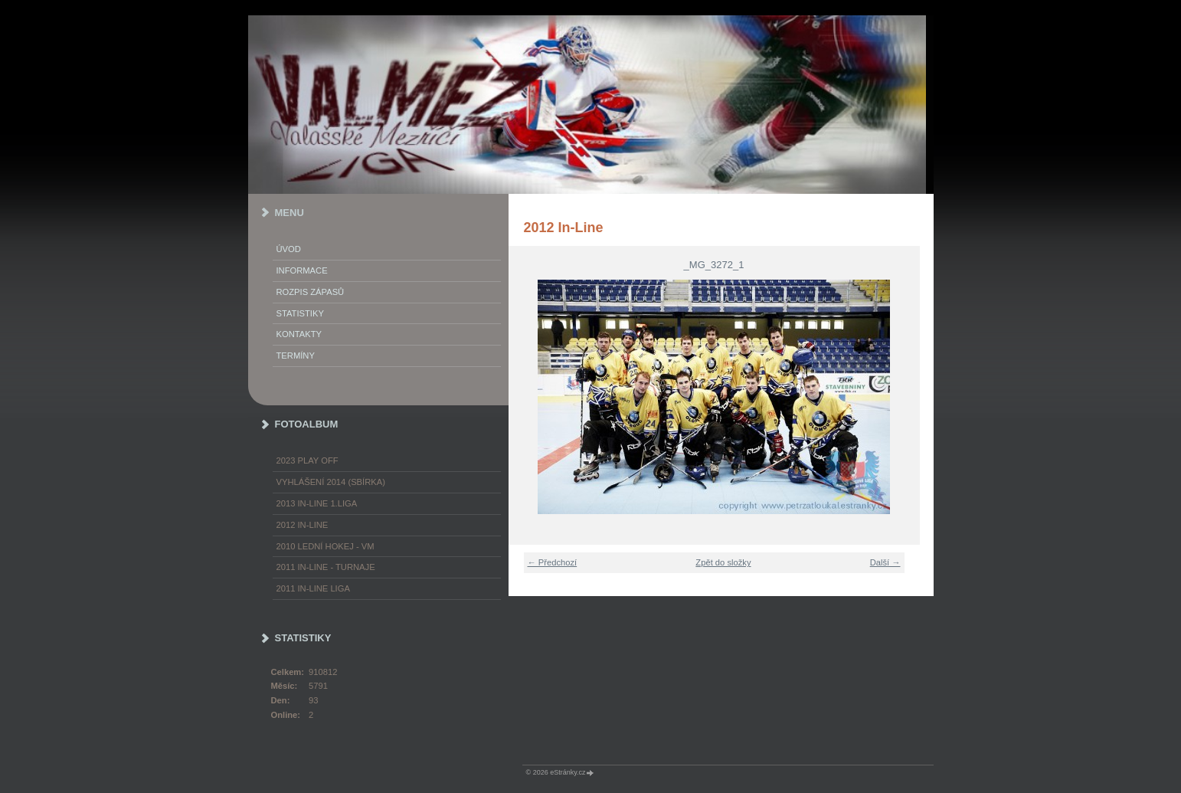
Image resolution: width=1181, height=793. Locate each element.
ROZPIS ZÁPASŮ (310, 292)
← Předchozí (552, 562)
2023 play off (307, 460)
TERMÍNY (295, 355)
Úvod (288, 249)
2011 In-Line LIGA (313, 588)
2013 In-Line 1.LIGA (317, 503)
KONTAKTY (299, 334)
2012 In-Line (302, 524)
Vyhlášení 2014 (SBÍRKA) (330, 482)
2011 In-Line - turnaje (325, 567)
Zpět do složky (723, 562)
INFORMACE (302, 270)
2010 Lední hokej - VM (325, 546)
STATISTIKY (300, 313)
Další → (885, 562)
